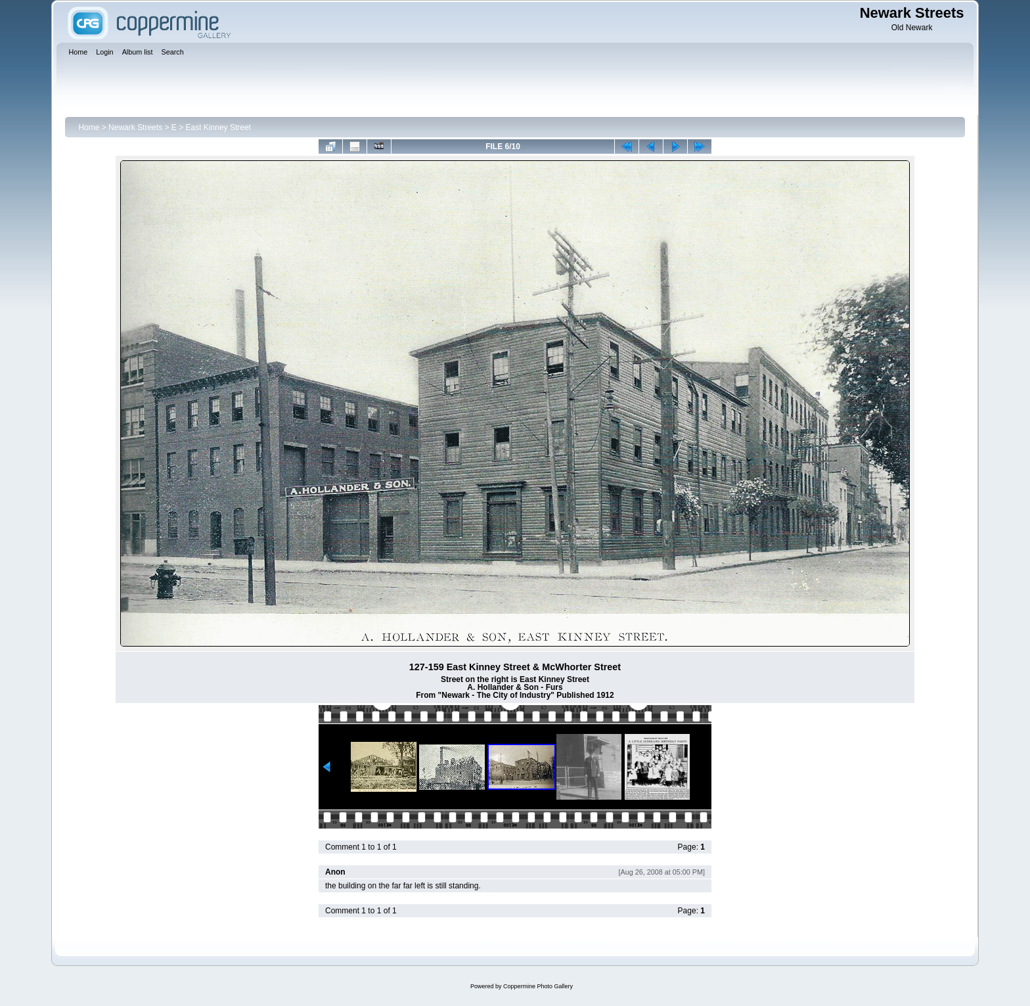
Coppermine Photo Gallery (538, 986)
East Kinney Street (218, 127)
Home (88, 127)
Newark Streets (135, 127)
